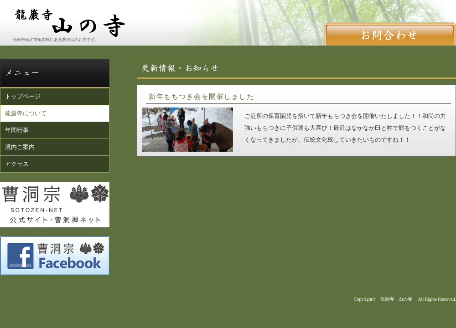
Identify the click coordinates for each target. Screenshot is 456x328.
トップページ (23, 96)
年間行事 (17, 130)
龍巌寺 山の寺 (396, 299)
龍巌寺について (26, 113)
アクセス (17, 163)
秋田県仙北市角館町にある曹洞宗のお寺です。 (56, 39)
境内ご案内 (20, 147)
